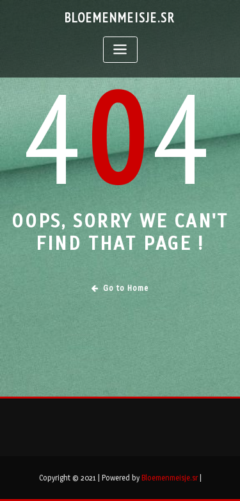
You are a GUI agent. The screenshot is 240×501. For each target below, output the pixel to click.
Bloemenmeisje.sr (120, 17)
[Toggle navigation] (120, 50)
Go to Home (120, 288)
